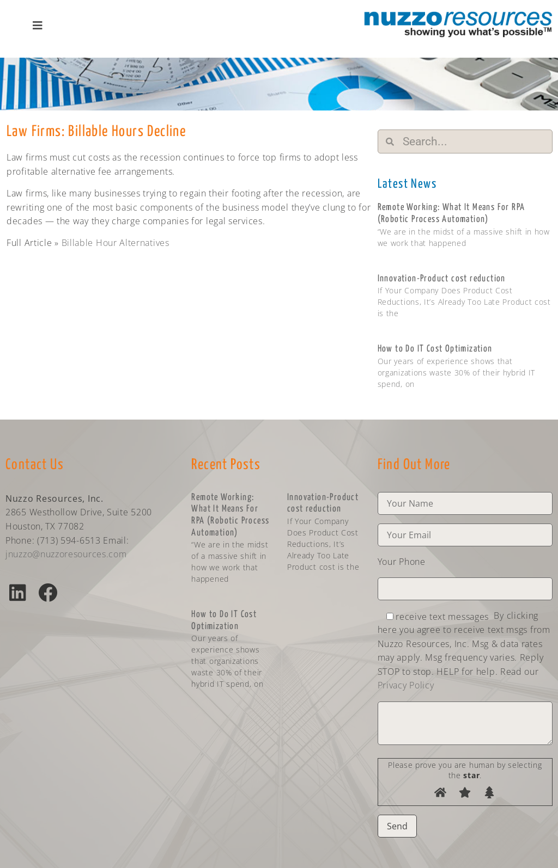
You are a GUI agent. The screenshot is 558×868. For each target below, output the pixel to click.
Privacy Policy (406, 685)
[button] (17, 592)
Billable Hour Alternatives (115, 243)
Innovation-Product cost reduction (442, 279)
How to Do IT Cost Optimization (435, 349)
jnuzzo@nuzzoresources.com (66, 554)
